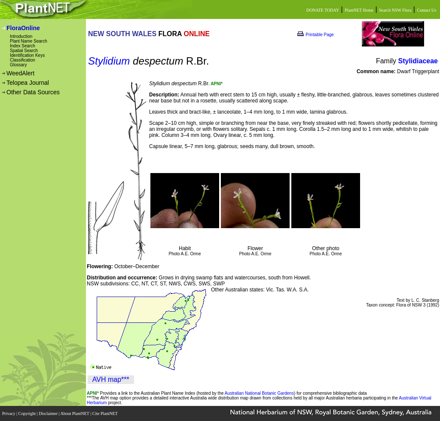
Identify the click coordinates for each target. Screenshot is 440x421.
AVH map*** (110, 379)
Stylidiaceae (418, 61)
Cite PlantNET (105, 413)
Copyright (27, 413)
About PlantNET (75, 413)
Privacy (9, 413)
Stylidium (109, 61)
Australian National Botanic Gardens (259, 393)
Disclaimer (48, 413)
